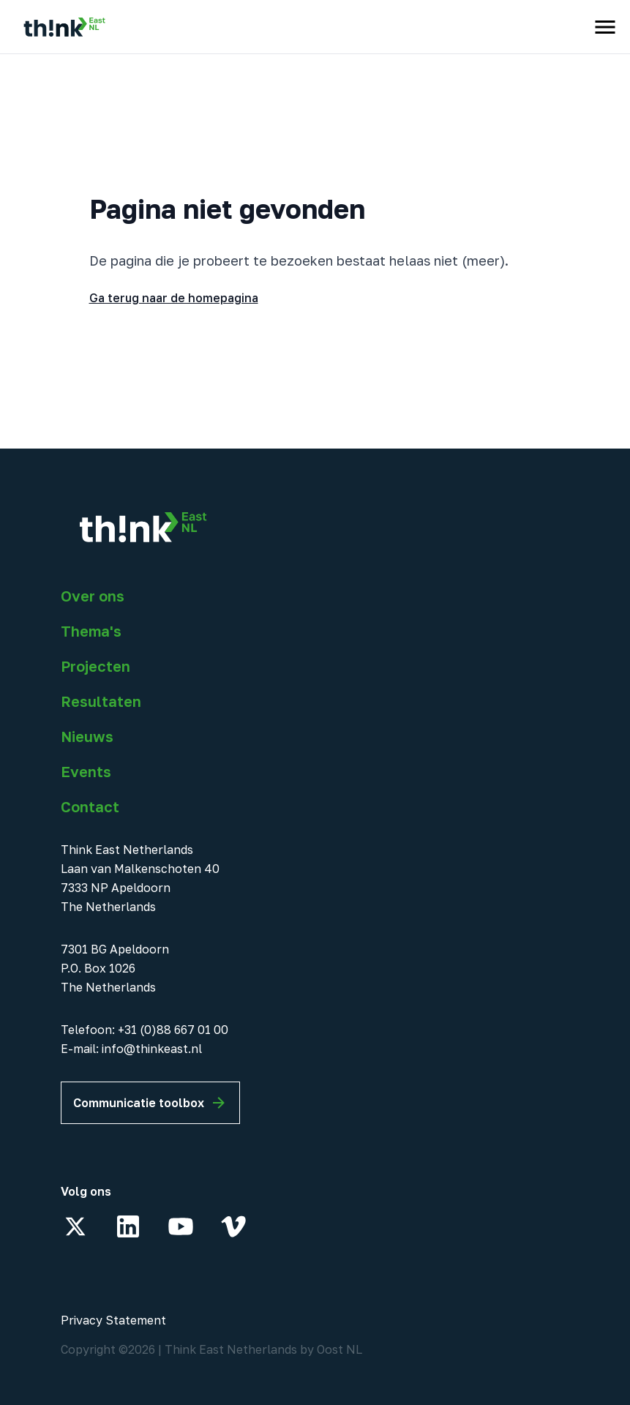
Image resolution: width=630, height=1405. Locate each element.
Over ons (92, 595)
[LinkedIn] (128, 1226)
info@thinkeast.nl (152, 1048)
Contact (90, 806)
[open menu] (605, 27)
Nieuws (87, 736)
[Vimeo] (233, 1226)
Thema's (91, 631)
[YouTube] (180, 1226)
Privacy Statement (113, 1320)
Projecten (95, 666)
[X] (75, 1226)
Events (86, 771)
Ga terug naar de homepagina (173, 298)
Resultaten (101, 701)
